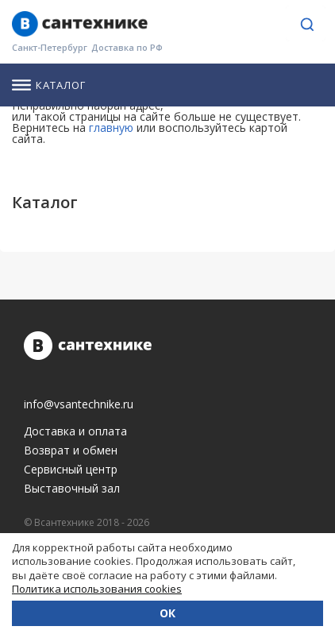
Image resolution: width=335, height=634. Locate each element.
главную (111, 127)
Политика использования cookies (97, 589)
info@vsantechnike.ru (78, 404)
